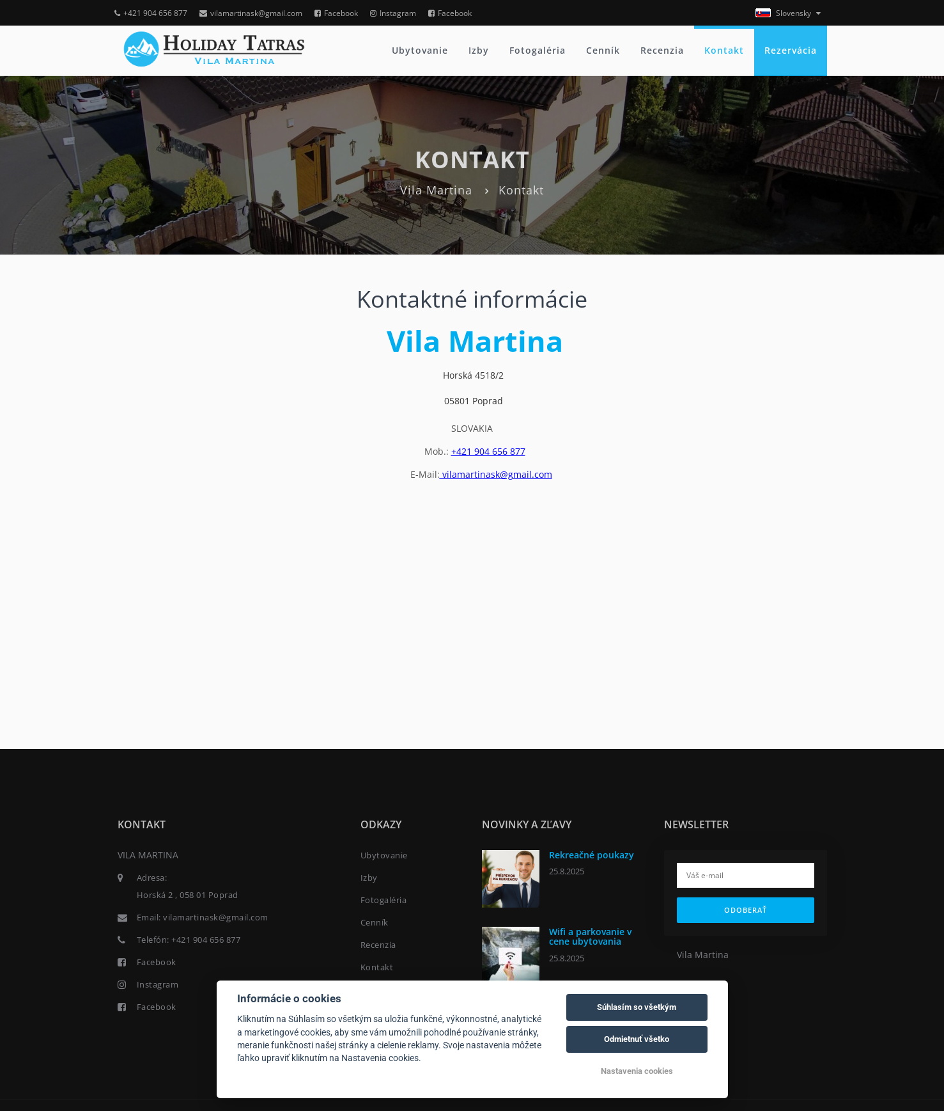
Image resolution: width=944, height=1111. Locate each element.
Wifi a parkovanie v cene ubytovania (590, 936)
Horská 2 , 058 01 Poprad (187, 895)
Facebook (336, 13)
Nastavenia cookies (637, 1071)
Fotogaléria (537, 50)
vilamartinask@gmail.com (250, 13)
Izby (478, 50)
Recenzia (662, 50)
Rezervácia (790, 50)
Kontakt (724, 50)
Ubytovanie (420, 50)
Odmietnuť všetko (636, 1039)
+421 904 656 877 (150, 13)
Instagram (393, 13)
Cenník (603, 50)
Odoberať (745, 910)
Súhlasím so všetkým (636, 1007)
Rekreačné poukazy (591, 855)
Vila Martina (436, 190)
